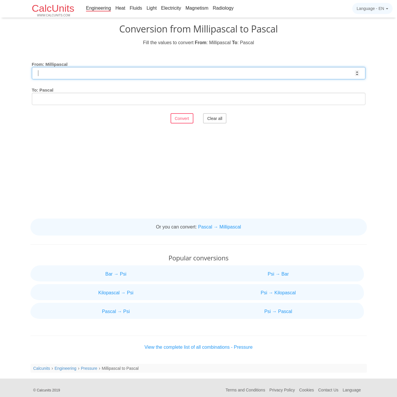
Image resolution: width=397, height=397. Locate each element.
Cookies (306, 390)
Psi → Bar (278, 273)
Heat (120, 8)
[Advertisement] (198, 172)
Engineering (98, 8)
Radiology (223, 8)
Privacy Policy (282, 390)
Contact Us (328, 390)
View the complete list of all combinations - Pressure (199, 347)
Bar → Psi (115, 273)
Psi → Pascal (278, 311)
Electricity (171, 8)
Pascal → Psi (116, 311)
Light (152, 8)
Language (352, 390)
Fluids (136, 8)
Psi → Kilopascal (278, 292)
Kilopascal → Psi (115, 292)
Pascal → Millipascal (219, 226)
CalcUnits (53, 10)
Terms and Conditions (245, 390)
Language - (372, 8)
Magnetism (196, 8)
